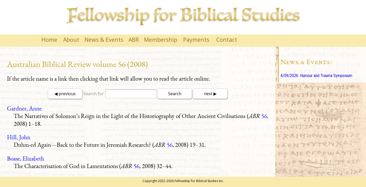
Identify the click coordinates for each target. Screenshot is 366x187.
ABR (133, 39)
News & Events (103, 39)
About (71, 39)
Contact (226, 39)
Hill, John (18, 137)
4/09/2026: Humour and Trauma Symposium (316, 75)
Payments (196, 39)
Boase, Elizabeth (25, 158)
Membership (160, 39)
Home (49, 39)
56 (264, 116)
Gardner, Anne (24, 108)
